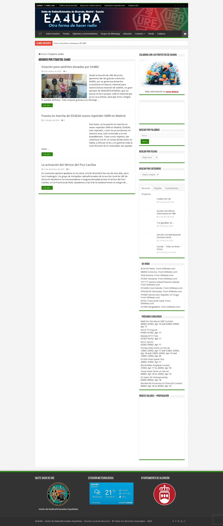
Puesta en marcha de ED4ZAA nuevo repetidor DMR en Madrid (83, 116)
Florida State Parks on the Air (155, 348)
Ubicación (127, 34)
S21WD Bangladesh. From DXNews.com (160, 307)
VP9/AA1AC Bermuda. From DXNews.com (161, 291)
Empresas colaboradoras (90, 5)
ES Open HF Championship (154, 377)
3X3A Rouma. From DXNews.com (157, 275)
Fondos (66, 34)
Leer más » (47, 105)
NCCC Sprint (147, 342)
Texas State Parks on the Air (155, 371)
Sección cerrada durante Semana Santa (169, 236)
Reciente (146, 188)
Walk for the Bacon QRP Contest (157, 321)
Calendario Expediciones (114, 5)
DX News (146, 264)
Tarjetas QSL (133, 5)
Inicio (40, 33)
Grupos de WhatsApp (110, 34)
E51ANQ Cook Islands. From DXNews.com (162, 288)
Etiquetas (146, 194)
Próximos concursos (152, 316)
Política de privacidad (68, 5)
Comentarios (171, 188)
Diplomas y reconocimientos (85, 34)
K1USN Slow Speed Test (152, 359)
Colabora (161, 34)
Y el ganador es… (165, 223)
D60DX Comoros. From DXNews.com (159, 272)
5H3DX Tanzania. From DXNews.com (159, 278)
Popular (158, 188)
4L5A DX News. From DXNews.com (158, 268)
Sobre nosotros (53, 34)
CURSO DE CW (164, 199)
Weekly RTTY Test (149, 336)
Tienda (151, 34)
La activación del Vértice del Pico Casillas (68, 165)
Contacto (139, 34)
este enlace (172, 91)
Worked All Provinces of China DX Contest (161, 383)
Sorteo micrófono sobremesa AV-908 (70, 43)
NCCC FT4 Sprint (149, 330)
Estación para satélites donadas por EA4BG (70, 67)
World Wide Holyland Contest (155, 365)
